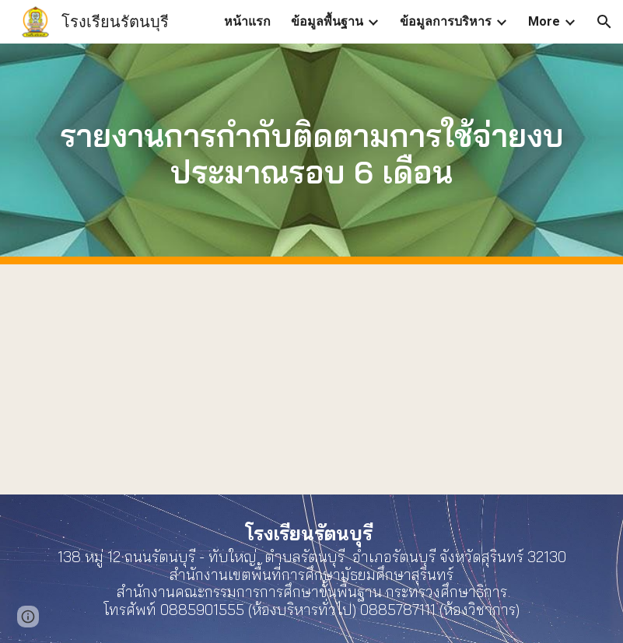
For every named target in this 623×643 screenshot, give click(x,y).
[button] (604, 21)
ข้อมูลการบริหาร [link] (446, 21)
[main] (311, 154)
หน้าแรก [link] (247, 21)
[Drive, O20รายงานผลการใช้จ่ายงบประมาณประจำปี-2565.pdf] (311, 379)
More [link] (544, 21)
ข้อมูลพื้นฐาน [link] (327, 21)
